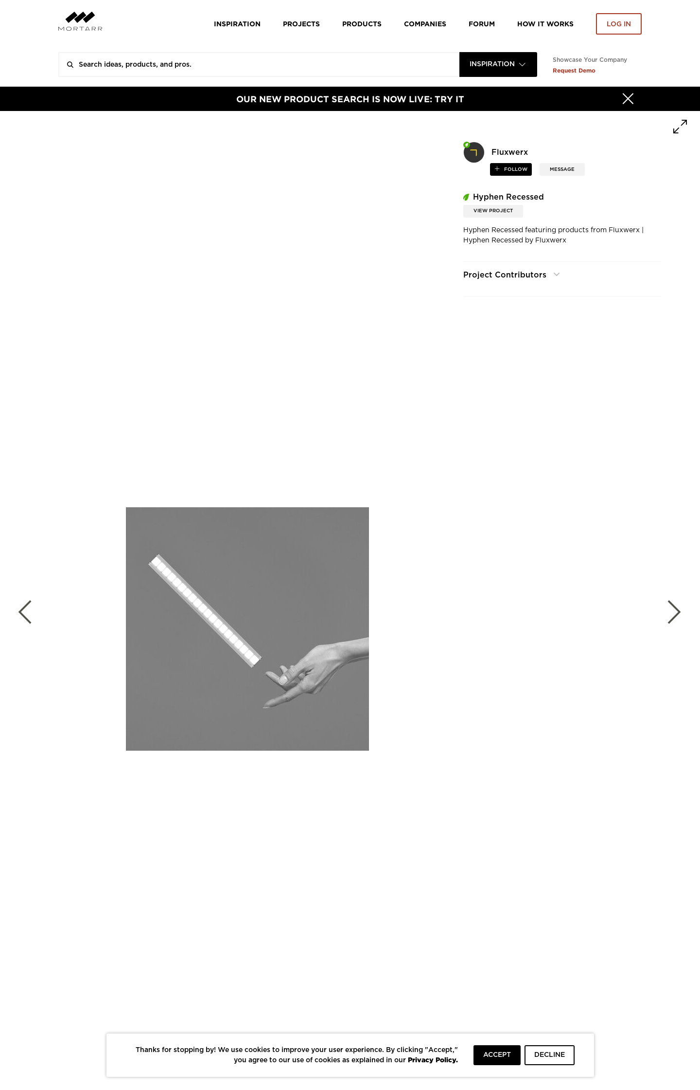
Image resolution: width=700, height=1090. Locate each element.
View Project (493, 210)
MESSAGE (562, 169)
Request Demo (574, 70)
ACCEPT (497, 1055)
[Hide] (628, 99)
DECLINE (549, 1055)
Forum (482, 23)
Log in (619, 24)
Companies (425, 23)
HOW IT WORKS (545, 23)
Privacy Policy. (433, 1059)
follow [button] (515, 169)
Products (362, 23)
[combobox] (498, 64)
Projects (301, 23)
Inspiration (237, 23)
